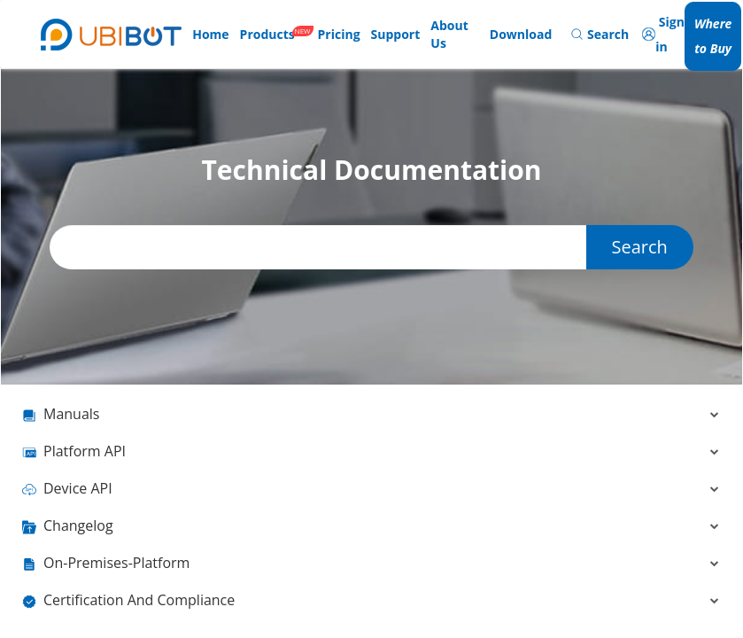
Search (639, 247)
